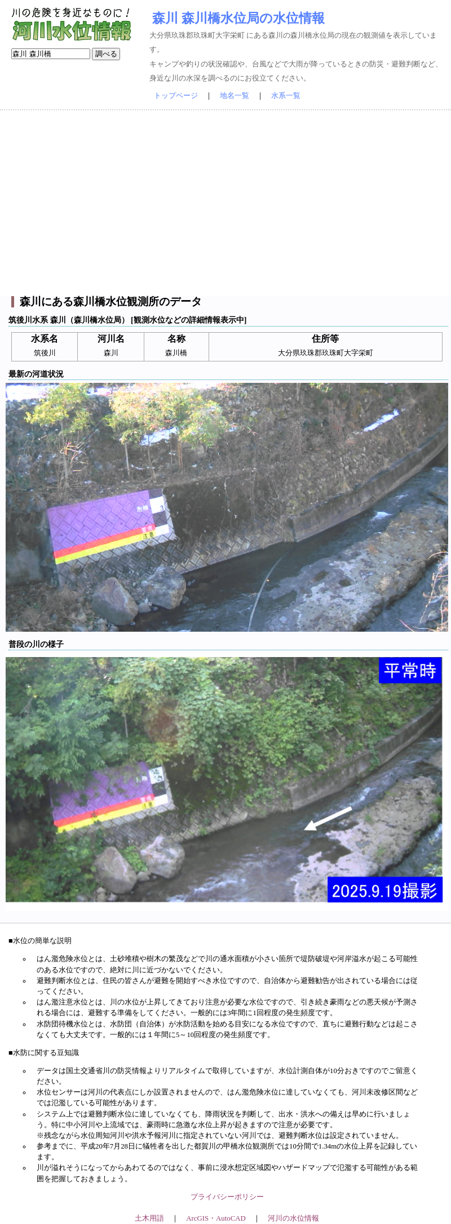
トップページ (176, 96)
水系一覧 (285, 96)
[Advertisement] (225, 203)
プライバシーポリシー (227, 1197)
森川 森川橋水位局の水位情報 (238, 18)
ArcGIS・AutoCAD (215, 1218)
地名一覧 (234, 96)
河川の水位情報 (293, 1218)
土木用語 (149, 1218)
